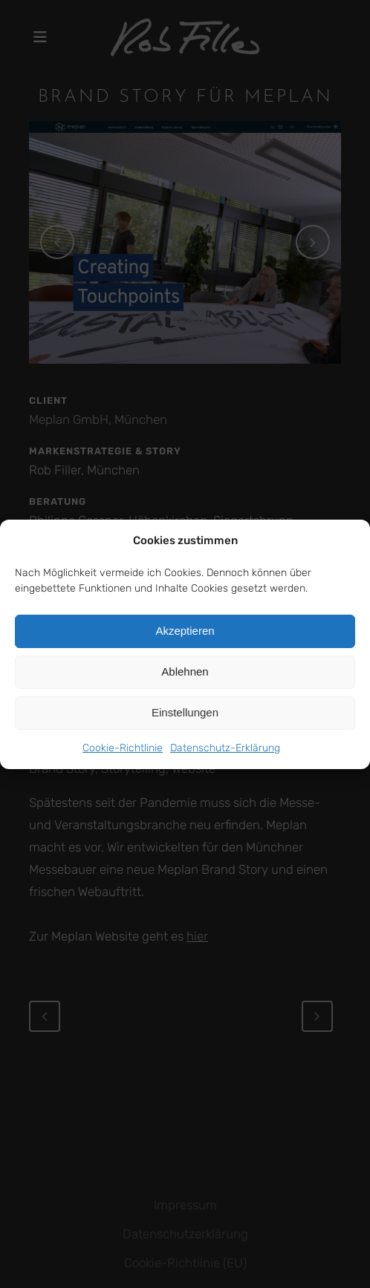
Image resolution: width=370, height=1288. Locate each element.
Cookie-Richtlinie (122, 748)
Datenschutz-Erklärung (225, 748)
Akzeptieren (184, 630)
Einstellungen (185, 712)
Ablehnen (184, 671)
